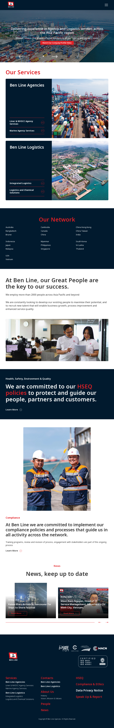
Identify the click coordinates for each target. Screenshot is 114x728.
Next (78, 56)
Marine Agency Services (26, 688)
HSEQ (89, 678)
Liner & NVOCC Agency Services (29, 685)
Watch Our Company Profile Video (57, 43)
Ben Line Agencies (60, 681)
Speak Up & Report (99, 697)
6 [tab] (66, 56)
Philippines (56, 245)
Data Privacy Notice (99, 690)
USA (17, 255)
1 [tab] (43, 56)
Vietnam (19, 259)
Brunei (19, 234)
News (54, 710)
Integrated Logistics (24, 696)
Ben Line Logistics (60, 686)
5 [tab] (61, 56)
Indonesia (20, 241)
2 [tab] (48, 56)
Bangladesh (21, 231)
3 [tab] (52, 56)
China (53, 234)
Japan (18, 245)
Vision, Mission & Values (61, 698)
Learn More (22, 550)
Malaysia (19, 249)
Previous (36, 56)
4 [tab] (57, 56)
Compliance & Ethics (100, 684)
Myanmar (55, 241)
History (54, 695)
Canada (54, 231)
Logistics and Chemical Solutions (30, 699)
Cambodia (55, 227)
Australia (19, 227)
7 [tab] (70, 56)
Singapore (55, 249)
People (55, 704)
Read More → (17, 623)
